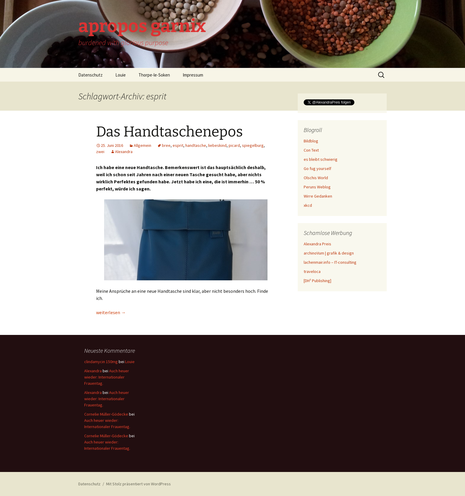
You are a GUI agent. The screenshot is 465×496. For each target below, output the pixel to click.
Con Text (311, 150)
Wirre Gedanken (318, 196)
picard (234, 145)
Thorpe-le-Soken (154, 75)
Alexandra (124, 151)
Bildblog (311, 141)
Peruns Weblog (317, 187)
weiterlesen (111, 312)
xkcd (308, 205)
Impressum (193, 75)
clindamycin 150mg (101, 361)
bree (166, 145)
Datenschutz (90, 75)
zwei (100, 151)
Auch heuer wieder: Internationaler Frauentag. (106, 377)
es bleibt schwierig (320, 159)
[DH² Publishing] (317, 280)
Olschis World (316, 177)
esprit (178, 145)
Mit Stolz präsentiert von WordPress (138, 484)
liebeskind (217, 145)
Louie (120, 75)
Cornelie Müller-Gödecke (106, 414)
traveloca (312, 271)
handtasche (195, 145)
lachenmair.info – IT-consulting (330, 262)
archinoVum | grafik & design (329, 253)
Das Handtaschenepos (169, 131)
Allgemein (142, 145)
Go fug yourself (317, 168)
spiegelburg (253, 145)
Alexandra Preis (317, 244)
